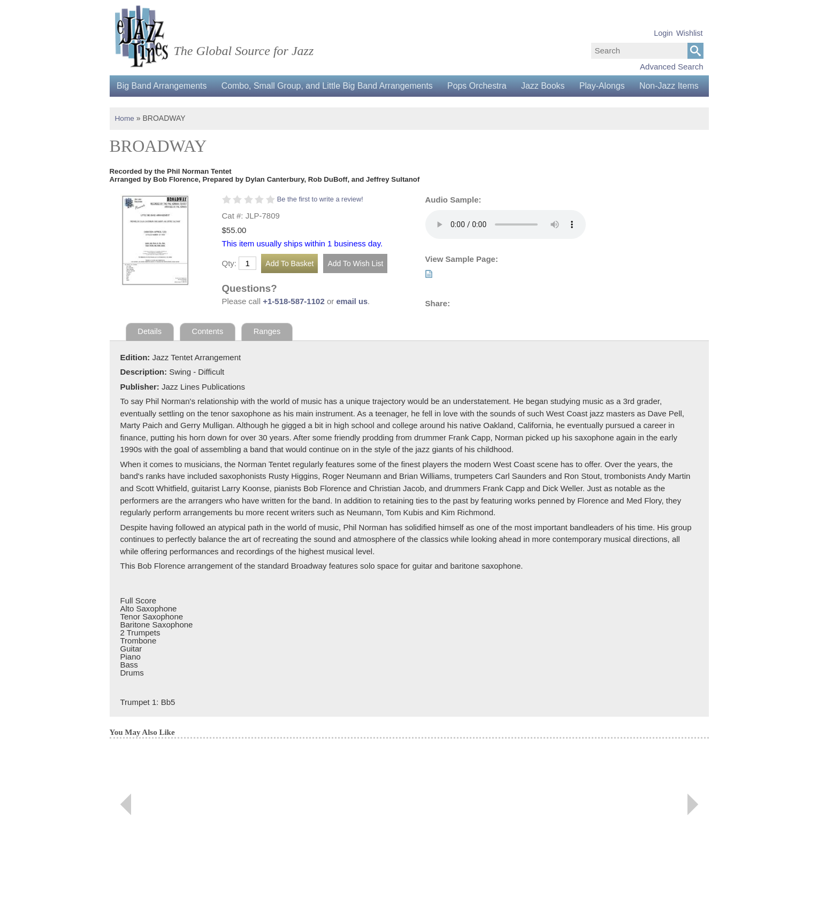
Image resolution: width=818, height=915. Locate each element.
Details (149, 352)
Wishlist (689, 33)
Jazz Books (549, 85)
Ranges (268, 352)
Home (125, 139)
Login (663, 33)
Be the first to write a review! (321, 220)
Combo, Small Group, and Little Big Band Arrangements (330, 85)
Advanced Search (671, 66)
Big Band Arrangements (163, 85)
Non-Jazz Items (147, 107)
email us (352, 322)
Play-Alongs (610, 85)
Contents (209, 352)
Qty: (229, 285)
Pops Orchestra (481, 85)
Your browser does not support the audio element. (505, 245)
